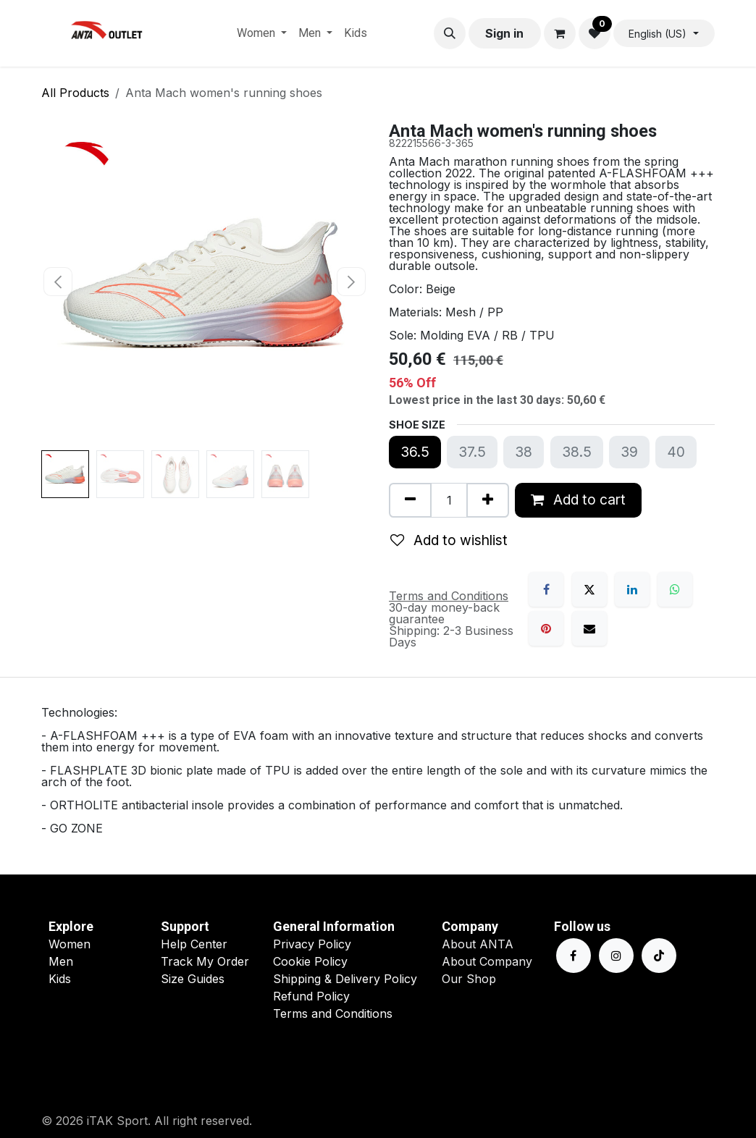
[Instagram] (616, 955)
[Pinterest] (546, 628)
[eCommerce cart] (560, 33)
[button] (450, 33)
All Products (75, 92)
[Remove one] (410, 500)
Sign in (504, 33)
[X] (589, 589)
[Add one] (487, 500)
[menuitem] (262, 33)
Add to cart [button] (578, 499)
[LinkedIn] (632, 589)
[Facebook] (546, 589)
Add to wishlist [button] (449, 540)
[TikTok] (659, 955)
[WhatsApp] (675, 589)
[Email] (589, 628)
